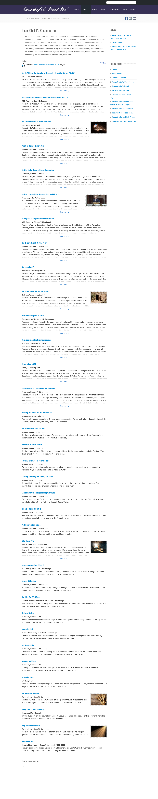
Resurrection (117, 73)
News (95, 9)
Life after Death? (119, 78)
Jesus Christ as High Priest (123, 117)
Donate (132, 9)
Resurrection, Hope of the (123, 113)
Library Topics (45, 18)
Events (104, 9)
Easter (114, 69)
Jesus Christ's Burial (120, 90)
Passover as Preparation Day (124, 121)
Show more (63, 91)
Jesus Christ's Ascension (122, 109)
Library (86, 9)
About (77, 9)
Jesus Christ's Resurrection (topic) (46, 65)
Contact (124, 9)
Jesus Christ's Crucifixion (123, 82)
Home (37, 18)
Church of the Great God (44, 9)
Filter (103, 63)
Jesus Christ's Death (120, 86)
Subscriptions (114, 9)
